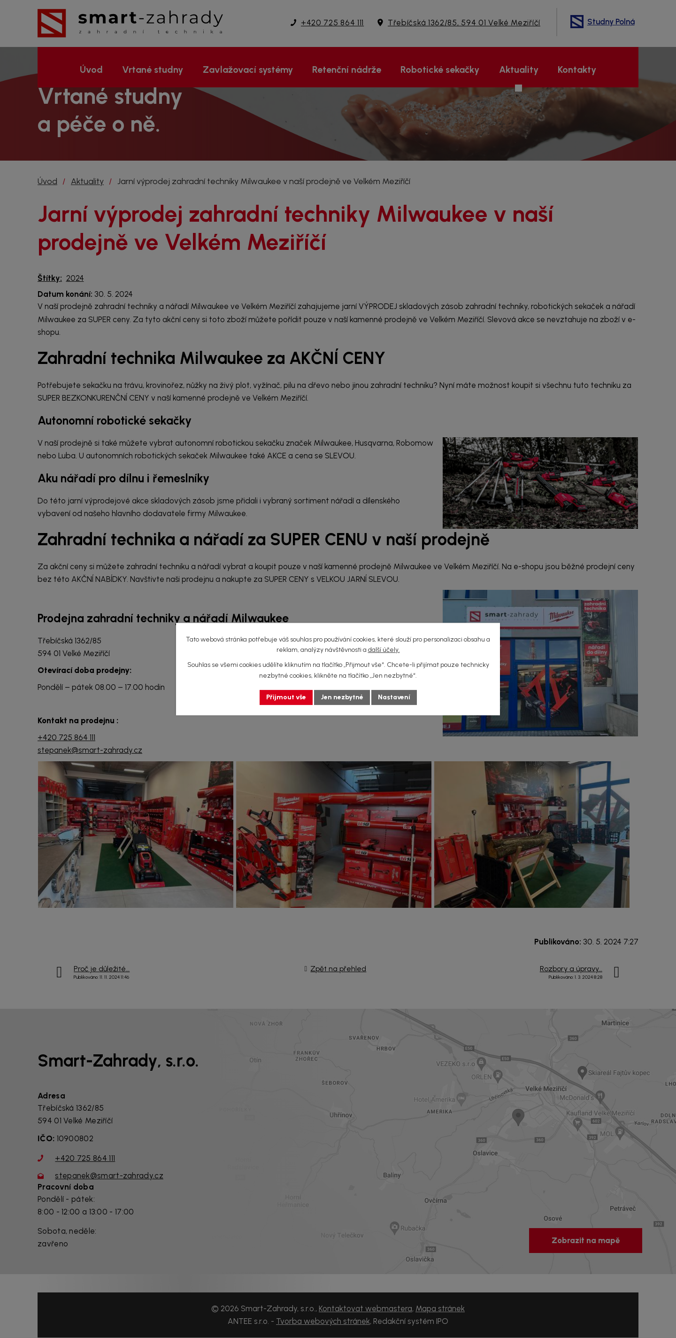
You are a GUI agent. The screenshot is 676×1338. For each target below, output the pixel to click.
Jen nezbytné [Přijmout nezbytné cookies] (342, 697)
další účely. (384, 650)
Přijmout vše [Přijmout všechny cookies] (286, 697)
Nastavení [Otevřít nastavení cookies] (394, 697)
